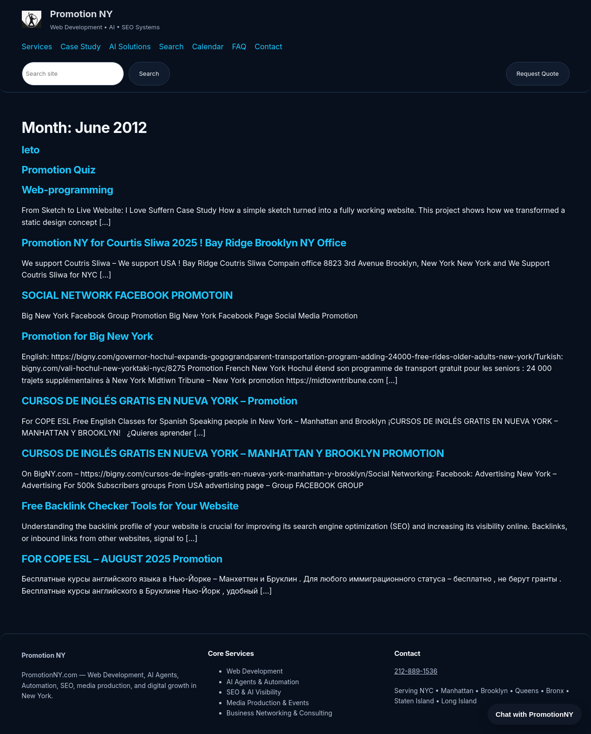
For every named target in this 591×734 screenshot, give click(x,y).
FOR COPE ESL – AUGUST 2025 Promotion (122, 559)
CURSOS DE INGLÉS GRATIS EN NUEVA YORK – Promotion (160, 401)
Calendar (208, 46)
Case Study (80, 46)
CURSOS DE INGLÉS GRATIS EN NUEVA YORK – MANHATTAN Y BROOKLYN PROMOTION (233, 453)
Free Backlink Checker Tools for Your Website (130, 506)
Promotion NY (81, 14)
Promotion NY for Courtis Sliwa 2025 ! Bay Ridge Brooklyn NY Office (184, 243)
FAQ (239, 46)
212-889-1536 (415, 671)
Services (37, 46)
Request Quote (538, 73)
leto (31, 150)
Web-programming (67, 190)
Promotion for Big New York (87, 336)
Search (171, 46)
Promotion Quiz (59, 170)
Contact (268, 46)
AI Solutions (130, 46)
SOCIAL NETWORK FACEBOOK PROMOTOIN (127, 295)
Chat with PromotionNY (535, 714)
